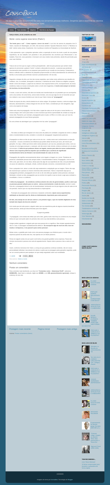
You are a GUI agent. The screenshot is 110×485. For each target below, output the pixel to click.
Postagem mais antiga (67, 329)
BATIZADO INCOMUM (94, 412)
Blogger (70, 479)
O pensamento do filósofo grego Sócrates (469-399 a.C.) (96, 425)
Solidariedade (86, 203)
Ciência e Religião (88, 87)
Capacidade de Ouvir (88, 82)
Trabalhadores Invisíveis (90, 208)
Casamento (85, 85)
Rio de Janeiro (86, 193)
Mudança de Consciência (90, 151)
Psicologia (85, 188)
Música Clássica (87, 155)
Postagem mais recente (20, 329)
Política (84, 183)
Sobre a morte (22, 259)
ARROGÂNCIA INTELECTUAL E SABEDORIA (96, 306)
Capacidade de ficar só (89, 80)
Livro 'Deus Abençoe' (88, 462)
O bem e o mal (86, 165)
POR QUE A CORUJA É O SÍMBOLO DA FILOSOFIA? (95, 332)
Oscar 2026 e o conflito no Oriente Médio (90, 169)
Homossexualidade (88, 123)
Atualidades (85, 70)
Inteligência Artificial (88, 133)
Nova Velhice (86, 160)
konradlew (54, 479)
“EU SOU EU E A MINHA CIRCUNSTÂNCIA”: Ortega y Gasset (96, 360)
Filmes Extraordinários (89, 111)
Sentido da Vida (87, 198)
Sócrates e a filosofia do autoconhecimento (96, 349)
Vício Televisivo (87, 216)
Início (12, 30)
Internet (84, 138)
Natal (83, 158)
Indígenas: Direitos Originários (88, 127)
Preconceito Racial (88, 185)
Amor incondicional (88, 64)
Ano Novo (85, 67)
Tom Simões (21, 30)
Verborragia (85, 213)
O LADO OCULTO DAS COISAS (95, 282)
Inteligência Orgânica (88, 135)
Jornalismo (85, 141)
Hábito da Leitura (87, 118)
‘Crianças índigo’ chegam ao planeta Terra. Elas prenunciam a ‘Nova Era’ (95, 438)
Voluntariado (86, 219)
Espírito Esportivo (87, 100)
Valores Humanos (87, 211)
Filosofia (84, 113)
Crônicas (85, 90)
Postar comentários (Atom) (23, 333)
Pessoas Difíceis (87, 180)
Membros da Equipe (47, 30)
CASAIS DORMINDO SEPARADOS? (95, 380)
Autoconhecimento (88, 72)
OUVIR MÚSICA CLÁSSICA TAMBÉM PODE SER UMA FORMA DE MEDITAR (90, 321)
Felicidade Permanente (89, 108)
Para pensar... (86, 172)
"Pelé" (84, 59)
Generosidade (86, 116)
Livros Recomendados (89, 143)
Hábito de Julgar (87, 121)
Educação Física (87, 95)
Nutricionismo (86, 163)
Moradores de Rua (88, 148)
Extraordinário (86, 103)
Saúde (84, 195)
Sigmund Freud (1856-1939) (96, 447)
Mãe (83, 146)
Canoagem (85, 77)
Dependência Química (89, 93)
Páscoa (84, 175)
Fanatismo (85, 105)
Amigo (84, 62)
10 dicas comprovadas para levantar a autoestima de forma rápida (91, 466)
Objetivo (33, 30)
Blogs (84, 75)
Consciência (21, 13)
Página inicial (44, 329)
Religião (84, 190)
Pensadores (86, 177)
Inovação (85, 130)
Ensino (84, 98)
